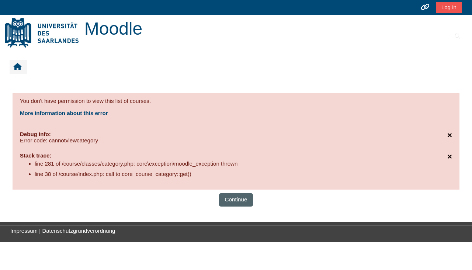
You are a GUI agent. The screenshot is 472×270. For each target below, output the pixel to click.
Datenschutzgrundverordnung (78, 231)
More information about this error (65, 113)
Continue (236, 199)
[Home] (42, 32)
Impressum (24, 231)
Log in (448, 7)
